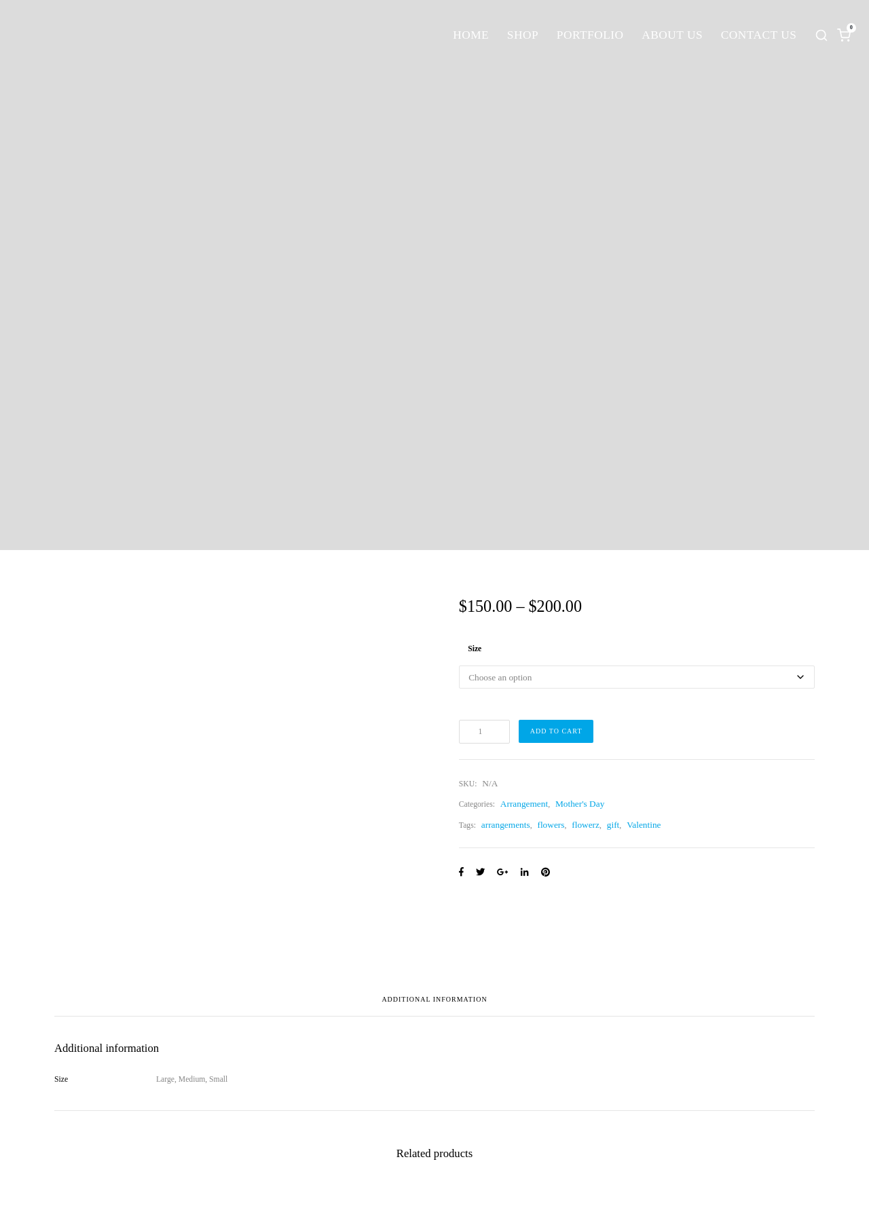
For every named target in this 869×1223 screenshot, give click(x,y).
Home (471, 35)
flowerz (585, 825)
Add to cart (556, 731)
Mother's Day (579, 804)
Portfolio (590, 35)
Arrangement (524, 804)
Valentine (644, 825)
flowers (550, 825)
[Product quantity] (484, 731)
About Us (672, 35)
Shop (522, 35)
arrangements (505, 825)
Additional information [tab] (434, 999)
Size (474, 648)
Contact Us (759, 35)
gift (613, 825)
